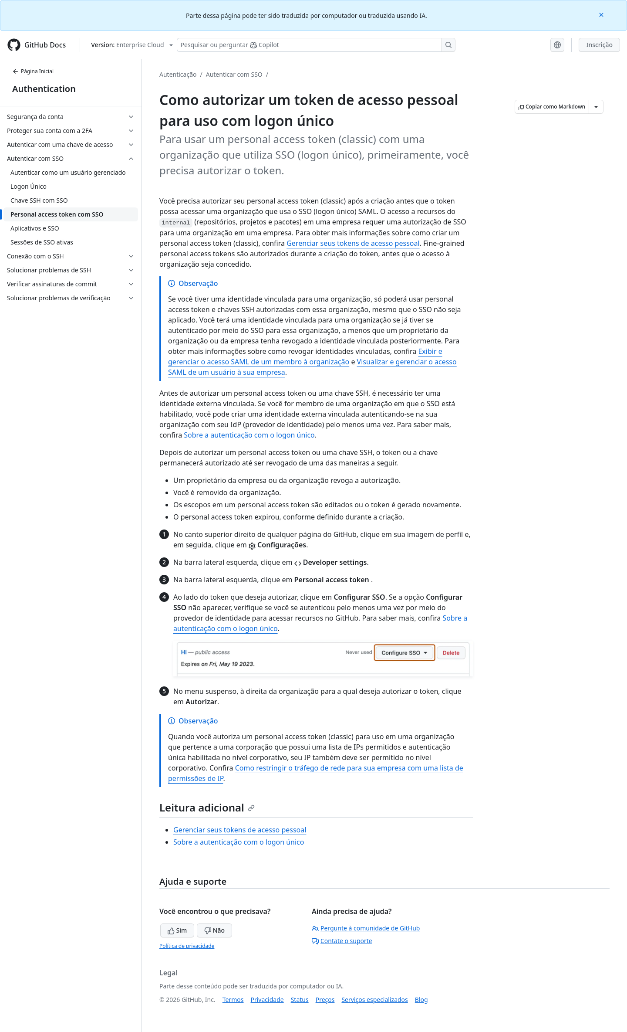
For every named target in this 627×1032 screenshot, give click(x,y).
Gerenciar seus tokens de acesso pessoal (353, 243)
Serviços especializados (374, 999)
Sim (177, 930)
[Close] (602, 14)
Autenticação (177, 74)
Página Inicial (33, 71)
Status (300, 999)
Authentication (44, 89)
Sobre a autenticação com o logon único (249, 435)
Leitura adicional (207, 807)
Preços (325, 999)
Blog (421, 999)
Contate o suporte (342, 941)
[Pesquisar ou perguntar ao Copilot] (316, 45)
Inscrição (599, 45)
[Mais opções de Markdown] (596, 107)
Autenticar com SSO (234, 74)
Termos (233, 999)
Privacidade (267, 999)
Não (214, 930)
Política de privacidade (186, 946)
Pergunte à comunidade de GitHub (366, 928)
